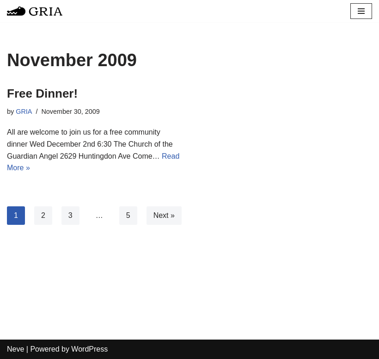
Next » (164, 215)
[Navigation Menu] (361, 11)
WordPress (89, 349)
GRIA (24, 111)
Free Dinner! (42, 93)
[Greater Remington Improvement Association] (34, 11)
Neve (15, 349)
